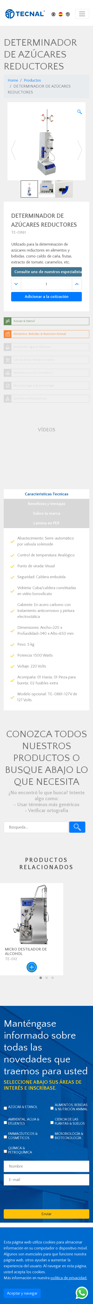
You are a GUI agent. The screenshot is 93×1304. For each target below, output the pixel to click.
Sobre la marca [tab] (46, 513)
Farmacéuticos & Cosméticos (23, 1136)
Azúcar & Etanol (22, 1107)
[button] (13, 150)
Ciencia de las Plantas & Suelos (70, 1121)
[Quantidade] (46, 284)
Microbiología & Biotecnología (69, 1136)
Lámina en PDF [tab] (46, 523)
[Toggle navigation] (82, 14)
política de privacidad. (69, 1278)
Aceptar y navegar (22, 1293)
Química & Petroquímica (20, 1150)
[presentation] (41, 1197)
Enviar (46, 1214)
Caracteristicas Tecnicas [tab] (46, 494)
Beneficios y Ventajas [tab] (46, 504)
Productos (32, 80)
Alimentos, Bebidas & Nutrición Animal (71, 1107)
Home (13, 80)
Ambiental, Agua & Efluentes (23, 1121)
